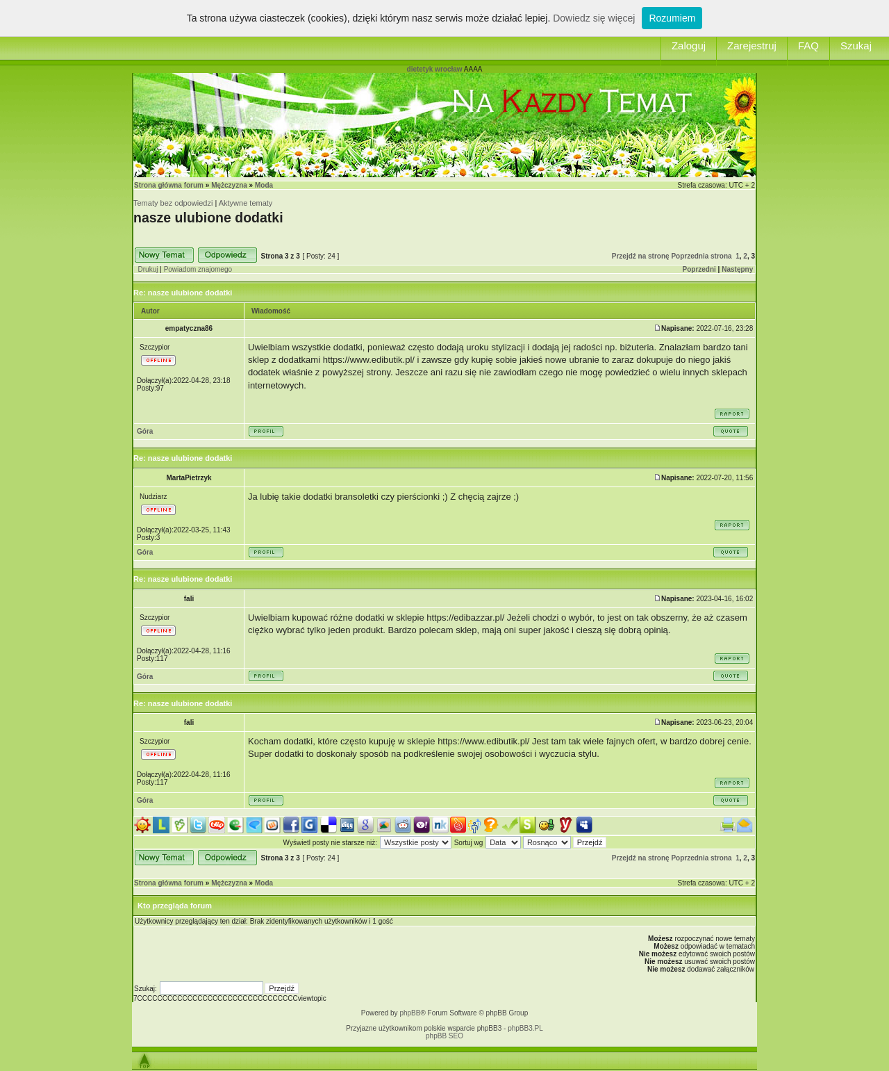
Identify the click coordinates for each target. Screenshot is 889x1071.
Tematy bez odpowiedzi (173, 203)
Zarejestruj (751, 45)
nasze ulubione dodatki (208, 217)
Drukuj (148, 269)
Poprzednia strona (701, 256)
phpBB (409, 1013)
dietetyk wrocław (435, 69)
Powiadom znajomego (198, 269)
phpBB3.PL (525, 1028)
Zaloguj (689, 45)
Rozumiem (672, 18)
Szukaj (856, 45)
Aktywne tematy (246, 203)
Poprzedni (699, 269)
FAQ (808, 45)
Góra (145, 431)
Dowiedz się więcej (594, 18)
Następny (737, 269)
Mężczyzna (229, 185)
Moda (264, 185)
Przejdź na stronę (641, 256)
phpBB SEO (444, 1036)
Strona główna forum (168, 185)
